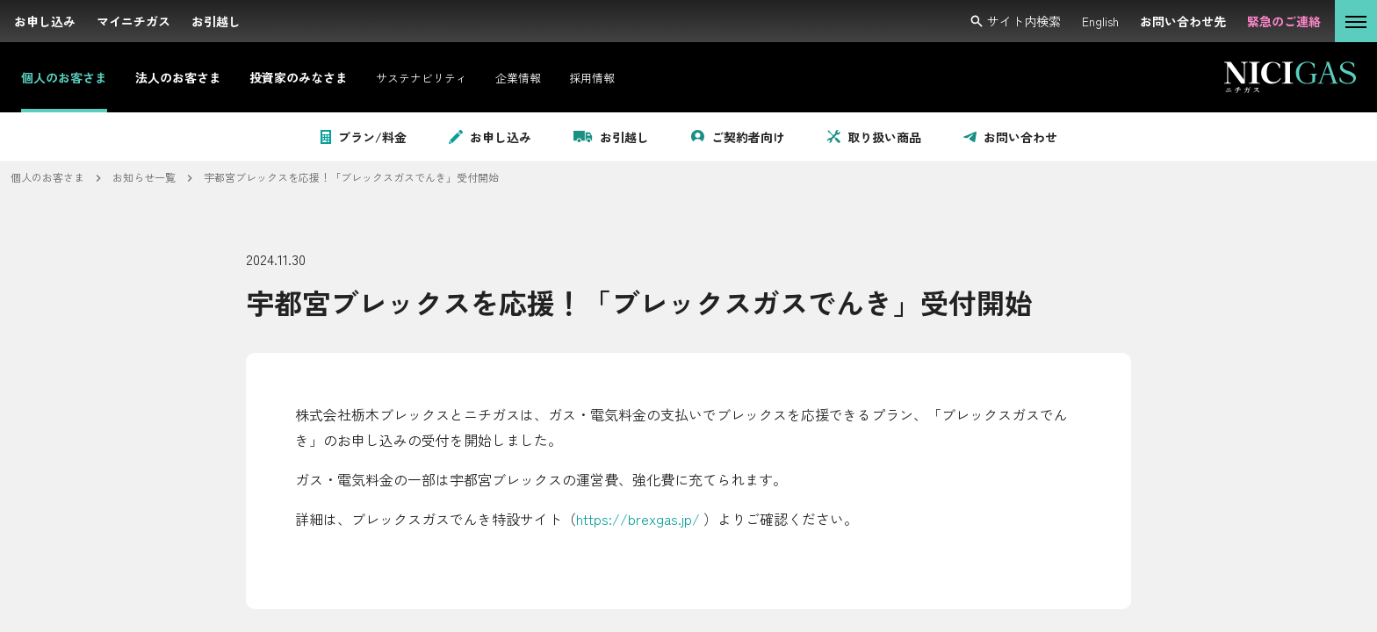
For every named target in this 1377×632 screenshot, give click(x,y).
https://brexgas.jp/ (638, 518)
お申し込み (490, 137)
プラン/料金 (364, 137)
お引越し (611, 137)
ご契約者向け (738, 137)
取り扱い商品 (874, 137)
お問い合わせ (1010, 137)
